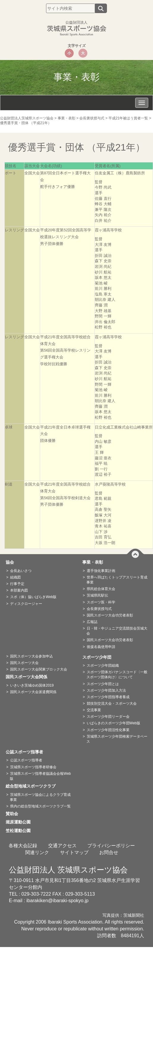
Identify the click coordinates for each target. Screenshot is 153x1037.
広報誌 (92, 622)
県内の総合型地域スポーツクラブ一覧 (40, 806)
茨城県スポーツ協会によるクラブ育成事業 (40, 797)
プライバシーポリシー (111, 845)
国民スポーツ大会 (24, 663)
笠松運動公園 (20, 830)
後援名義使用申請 (101, 647)
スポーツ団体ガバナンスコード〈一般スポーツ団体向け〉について (116, 674)
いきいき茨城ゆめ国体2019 (32, 685)
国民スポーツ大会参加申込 (31, 656)
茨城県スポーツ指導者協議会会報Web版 (40, 776)
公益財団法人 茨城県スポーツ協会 (68, 869)
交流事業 (94, 710)
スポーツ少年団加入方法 (106, 690)
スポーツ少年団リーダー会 (108, 716)
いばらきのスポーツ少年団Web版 (113, 723)
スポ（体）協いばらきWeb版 (33, 597)
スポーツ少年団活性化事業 (108, 730)
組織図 (15, 577)
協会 (12, 562)
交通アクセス (62, 845)
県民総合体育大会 (101, 589)
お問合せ (108, 852)
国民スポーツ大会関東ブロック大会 (38, 669)
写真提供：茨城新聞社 (123, 915)
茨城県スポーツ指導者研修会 (33, 767)
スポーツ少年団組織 (103, 665)
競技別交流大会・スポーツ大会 (112, 703)
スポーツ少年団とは (103, 684)
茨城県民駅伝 (97, 595)
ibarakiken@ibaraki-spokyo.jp (57, 900)
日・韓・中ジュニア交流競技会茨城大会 (116, 631)
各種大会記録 (23, 845)
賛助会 (14, 813)
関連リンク (37, 852)
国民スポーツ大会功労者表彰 (110, 615)
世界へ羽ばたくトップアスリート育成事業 (116, 579)
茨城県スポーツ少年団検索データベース (116, 739)
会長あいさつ (20, 571)
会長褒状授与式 (99, 609)
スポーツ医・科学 (101, 602)
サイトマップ (74, 852)
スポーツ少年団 (98, 657)
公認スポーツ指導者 (26, 752)
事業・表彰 (94, 562)
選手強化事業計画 (101, 571)
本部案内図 (19, 590)
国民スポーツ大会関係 (28, 676)
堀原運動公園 (20, 822)
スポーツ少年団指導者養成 (108, 697)
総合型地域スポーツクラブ (33, 786)
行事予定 (17, 584)
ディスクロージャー (26, 604)
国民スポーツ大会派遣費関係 (33, 692)
